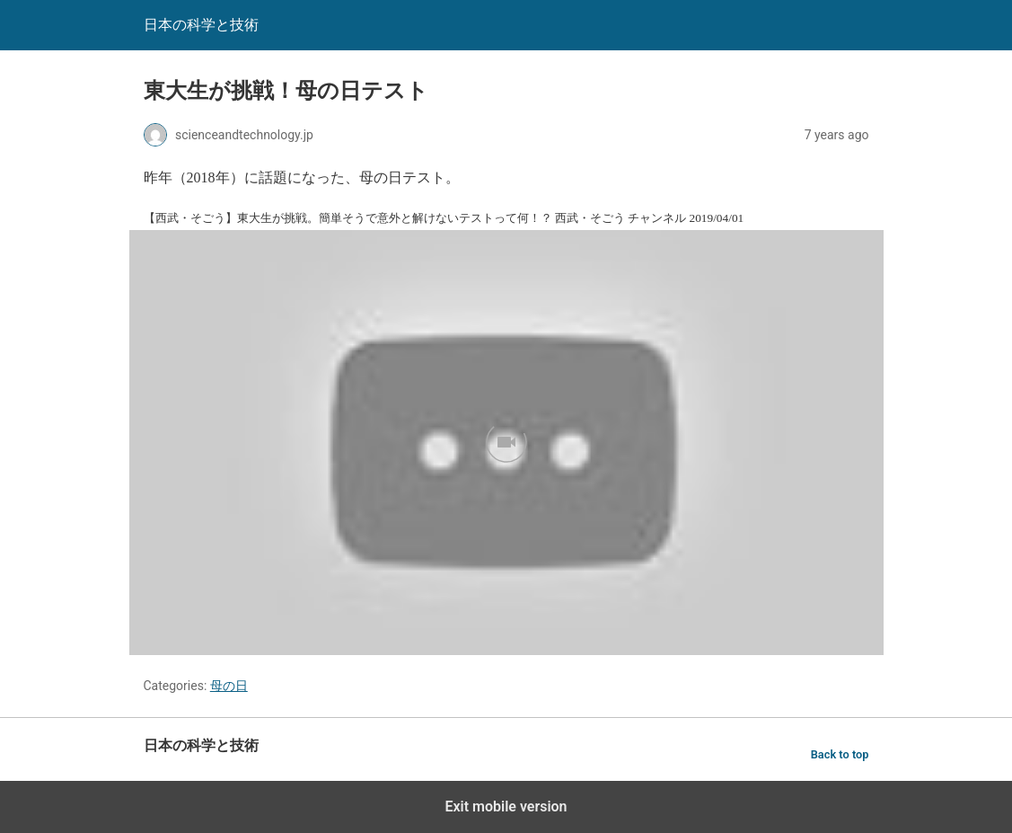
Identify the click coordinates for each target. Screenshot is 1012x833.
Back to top (840, 754)
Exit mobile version (505, 806)
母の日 (229, 685)
